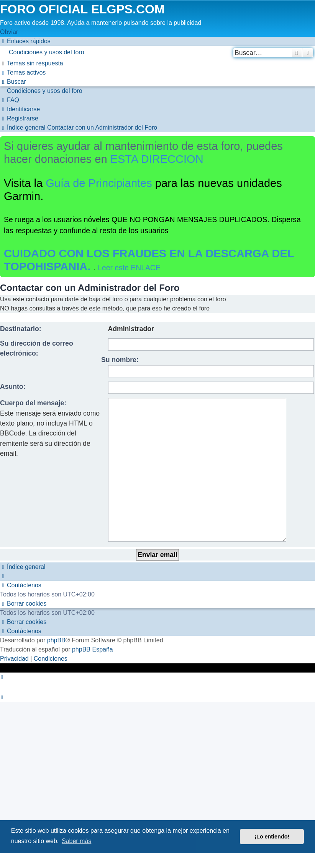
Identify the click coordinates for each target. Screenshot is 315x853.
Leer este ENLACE (129, 267)
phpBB (56, 593)
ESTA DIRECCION (156, 159)
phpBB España (92, 602)
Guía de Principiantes (99, 183)
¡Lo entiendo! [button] (271, 837)
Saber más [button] (76, 841)
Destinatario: (20, 329)
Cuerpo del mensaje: (33, 403)
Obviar (9, 32)
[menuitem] (157, 52)
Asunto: (12, 386)
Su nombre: (120, 360)
